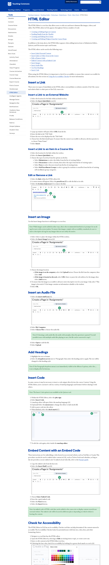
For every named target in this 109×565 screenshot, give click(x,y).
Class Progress (14, 68)
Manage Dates (14, 99)
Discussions (12, 29)
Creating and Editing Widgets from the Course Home (49, 39)
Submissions (12, 32)
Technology (54, 15)
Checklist (13, 64)
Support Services (38, 10)
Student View (14, 130)
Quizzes (10, 47)
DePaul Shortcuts (71, 1)
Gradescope (14, 89)
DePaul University (10, 4)
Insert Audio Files (37, 65)
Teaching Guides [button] (52, 10)
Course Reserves (15, 78)
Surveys (12, 133)
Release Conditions (16, 119)
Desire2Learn (63, 15)
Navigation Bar (14, 103)
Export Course (14, 82)
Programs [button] (26, 10)
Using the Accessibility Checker (58, 76)
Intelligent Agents (15, 96)
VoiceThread (12, 50)
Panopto (11, 43)
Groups (10, 39)
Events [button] (77, 10)
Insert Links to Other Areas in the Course (45, 56)
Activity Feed (14, 57)
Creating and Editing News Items (42, 37)
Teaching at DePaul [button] (14, 10)
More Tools (11, 54)
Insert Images (35, 63)
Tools (10, 15)
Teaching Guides (45, 15)
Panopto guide (83, 460)
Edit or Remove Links (38, 58)
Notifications (14, 107)
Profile (12, 116)
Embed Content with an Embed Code (43, 60)
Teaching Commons (21, 4)
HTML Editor (14, 92)
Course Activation (16, 71)
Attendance (14, 61)
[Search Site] (90, 2)
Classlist (11, 18)
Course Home (12, 25)
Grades (10, 36)
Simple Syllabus (15, 126)
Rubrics (12, 123)
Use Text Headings (37, 68)
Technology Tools (66, 10)
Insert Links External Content (41, 53)
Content (11, 22)
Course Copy (14, 75)
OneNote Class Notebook (15, 111)
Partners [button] (84, 10)
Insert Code (35, 70)
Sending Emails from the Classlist (42, 34)
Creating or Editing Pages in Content (43, 32)
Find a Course (14, 85)
